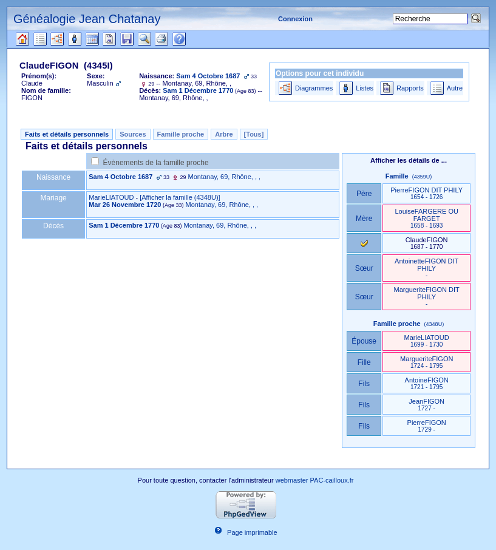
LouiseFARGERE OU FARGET (426, 218)
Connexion (295, 18)
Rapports (410, 88)
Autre (455, 88)
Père (364, 193)
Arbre (224, 134)
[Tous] (254, 134)
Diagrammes (314, 88)
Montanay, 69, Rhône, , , (224, 176)
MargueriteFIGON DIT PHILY (427, 296)
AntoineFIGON (427, 383)
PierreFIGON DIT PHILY (426, 193)
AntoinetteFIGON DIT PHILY (426, 268)
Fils (364, 383)
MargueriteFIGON (426, 362)
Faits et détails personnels (67, 134)
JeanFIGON (426, 405)
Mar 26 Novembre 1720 (125, 204)
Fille (364, 362)
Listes (364, 88)
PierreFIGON (426, 426)
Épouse (364, 341)
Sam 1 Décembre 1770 (124, 225)
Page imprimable (252, 532)
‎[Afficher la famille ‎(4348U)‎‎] (180, 197)
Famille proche (181, 134)
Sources (133, 134)
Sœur (364, 268)
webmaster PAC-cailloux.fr (315, 480)
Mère (364, 218)
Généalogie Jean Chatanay (86, 18)
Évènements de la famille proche (156, 162)
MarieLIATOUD (111, 197)
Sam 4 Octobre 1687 (120, 176)
